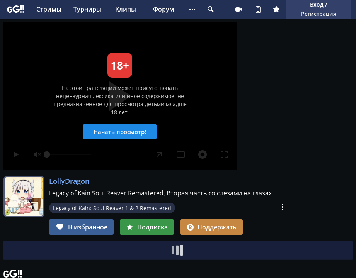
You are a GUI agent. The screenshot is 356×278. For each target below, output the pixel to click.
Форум (163, 9)
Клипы (125, 9)
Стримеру (238, 9)
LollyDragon (69, 181)
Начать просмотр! (120, 132)
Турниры (87, 9)
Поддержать (211, 227)
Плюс (276, 9)
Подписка (147, 227)
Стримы (48, 9)
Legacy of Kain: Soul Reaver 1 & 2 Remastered (112, 208)
